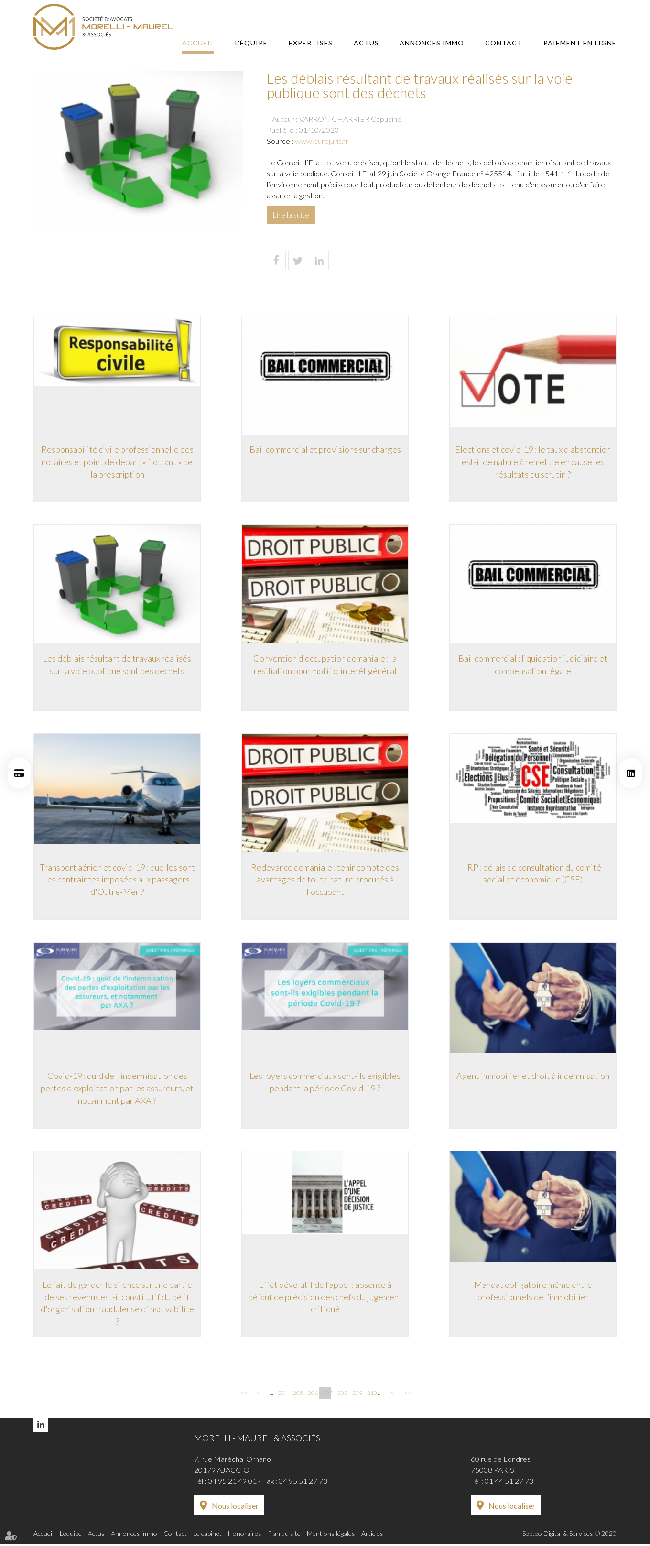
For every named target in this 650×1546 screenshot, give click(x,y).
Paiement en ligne (580, 43)
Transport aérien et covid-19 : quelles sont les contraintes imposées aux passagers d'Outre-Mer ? (117, 880)
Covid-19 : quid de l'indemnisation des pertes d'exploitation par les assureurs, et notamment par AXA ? (117, 1089)
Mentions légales (331, 1536)
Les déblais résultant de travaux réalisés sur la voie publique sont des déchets (117, 664)
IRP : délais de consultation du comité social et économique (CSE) (533, 874)
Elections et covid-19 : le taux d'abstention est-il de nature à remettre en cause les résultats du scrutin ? (533, 461)
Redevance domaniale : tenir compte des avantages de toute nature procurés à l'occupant (325, 880)
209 (356, 1395)
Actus (370, 43)
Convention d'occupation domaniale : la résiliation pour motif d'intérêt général (325, 664)
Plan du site (284, 1536)
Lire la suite (290, 214)
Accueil (207, 43)
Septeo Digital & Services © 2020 (569, 1536)
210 (371, 1395)
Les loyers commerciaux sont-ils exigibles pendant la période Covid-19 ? (325, 1083)
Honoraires (244, 1536)
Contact (505, 43)
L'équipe (259, 43)
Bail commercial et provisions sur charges (325, 449)
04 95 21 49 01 (232, 1484)
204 (282, 1395)
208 (341, 1395)
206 (312, 1395)
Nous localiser (235, 1508)
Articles (372, 1536)
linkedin (631, 773)
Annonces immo (435, 43)
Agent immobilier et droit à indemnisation (532, 1077)
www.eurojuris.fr (321, 140)
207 (327, 1395)
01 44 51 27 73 (509, 1484)
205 (297, 1395)
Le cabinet (207, 1536)
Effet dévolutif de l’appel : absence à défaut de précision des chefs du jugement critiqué (325, 1299)
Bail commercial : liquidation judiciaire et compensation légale (532, 664)
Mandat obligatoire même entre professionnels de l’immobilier (533, 1293)
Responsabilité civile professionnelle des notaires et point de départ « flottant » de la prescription (117, 461)
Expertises (316, 43)
